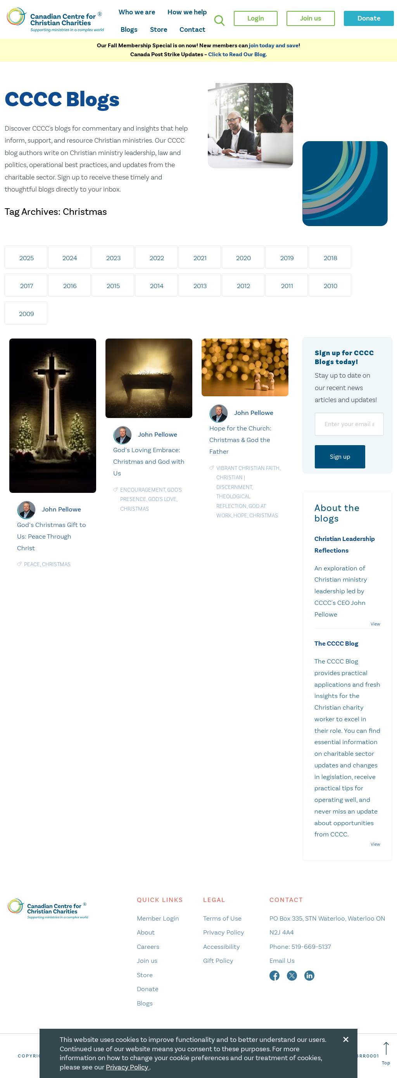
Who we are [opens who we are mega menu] (137, 12)
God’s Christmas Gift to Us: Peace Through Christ (51, 536)
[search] (219, 20)
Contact (192, 29)
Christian (229, 477)
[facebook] (275, 975)
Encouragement (142, 490)
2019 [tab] (287, 258)
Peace (32, 564)
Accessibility (221, 946)
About (146, 932)
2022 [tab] (157, 258)
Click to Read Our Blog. (237, 54)
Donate (148, 989)
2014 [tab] (157, 286)
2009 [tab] (26, 314)
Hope (240, 515)
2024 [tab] (69, 258)
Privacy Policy (223, 932)
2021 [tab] (200, 258)
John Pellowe (61, 509)
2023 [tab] (113, 258)
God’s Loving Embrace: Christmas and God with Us (149, 461)
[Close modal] (345, 1038)
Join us (147, 960)
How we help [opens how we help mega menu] (187, 12)
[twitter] (293, 975)
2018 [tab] (330, 258)
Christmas (56, 564)
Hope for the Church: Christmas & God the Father (240, 439)
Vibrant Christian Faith (248, 468)
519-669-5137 (311, 946)
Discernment (234, 487)
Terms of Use (222, 918)
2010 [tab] (330, 286)
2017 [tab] (26, 286)
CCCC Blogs (62, 100)
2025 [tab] (26, 258)
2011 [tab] (287, 286)
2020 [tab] (243, 258)
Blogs (129, 29)
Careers (148, 946)
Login (255, 18)
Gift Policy (218, 960)
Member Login (158, 918)
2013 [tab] (200, 286)
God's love (162, 499)
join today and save (274, 45)
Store (158, 29)
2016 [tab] (70, 286)
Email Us (282, 960)
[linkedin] (309, 975)
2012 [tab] (243, 286)
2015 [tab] (113, 286)
